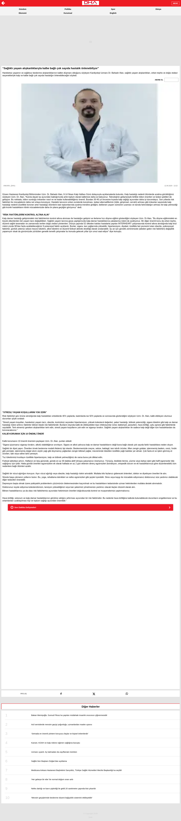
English (113, 13)
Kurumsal (68, 13)
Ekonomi (22, 13)
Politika (68, 9)
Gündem (22, 9)
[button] (90, 133)
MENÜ (175, 3)
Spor (113, 9)
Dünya (158, 9)
